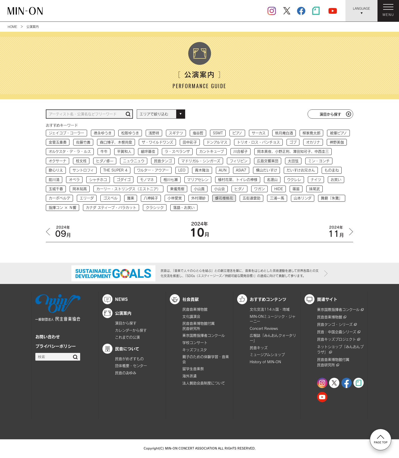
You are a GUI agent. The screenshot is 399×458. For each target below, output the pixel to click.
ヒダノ (239, 189)
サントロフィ (83, 170)
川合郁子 (240, 151)
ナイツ (316, 179)
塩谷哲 (198, 133)
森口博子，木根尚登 (116, 142)
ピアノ (237, 133)
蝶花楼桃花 (224, 198)
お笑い (336, 179)
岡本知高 (79, 189)
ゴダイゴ (124, 179)
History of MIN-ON (265, 362)
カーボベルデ (59, 198)
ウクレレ (294, 179)
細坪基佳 (148, 151)
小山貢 (199, 189)
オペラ (74, 179)
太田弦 (293, 161)
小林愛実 (174, 198)
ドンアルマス (216, 142)
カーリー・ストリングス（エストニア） (128, 189)
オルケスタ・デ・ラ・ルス (70, 151)
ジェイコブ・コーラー (66, 133)
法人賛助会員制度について (203, 383)
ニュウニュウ (133, 161)
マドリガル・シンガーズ (200, 161)
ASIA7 (241, 170)
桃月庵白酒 (284, 133)
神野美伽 (337, 142)
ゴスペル (110, 198)
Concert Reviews (264, 328)
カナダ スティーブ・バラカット (111, 207)
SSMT (218, 133)
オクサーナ (57, 161)
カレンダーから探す (131, 330)
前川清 (54, 179)
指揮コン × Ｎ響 (62, 207)
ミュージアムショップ (267, 354)
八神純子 (151, 198)
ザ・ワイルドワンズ (157, 142)
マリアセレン (197, 179)
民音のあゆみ (125, 373)
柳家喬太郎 (311, 133)
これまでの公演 (127, 337)
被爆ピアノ (338, 133)
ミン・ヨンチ (319, 161)
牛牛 (104, 151)
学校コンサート (194, 342)
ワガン (259, 189)
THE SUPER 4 (115, 170)
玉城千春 (56, 189)
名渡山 (272, 179)
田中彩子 (190, 142)
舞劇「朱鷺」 (331, 198)
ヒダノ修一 (104, 161)
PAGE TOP (380, 439)
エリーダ (87, 198)
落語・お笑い (184, 207)
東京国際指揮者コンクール (203, 335)
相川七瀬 (170, 179)
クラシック (155, 207)
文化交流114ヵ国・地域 (270, 309)
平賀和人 (124, 151)
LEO (181, 170)
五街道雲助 (251, 198)
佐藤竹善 (83, 142)
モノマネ (147, 179)
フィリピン (238, 161)
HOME (12, 26)
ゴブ (293, 142)
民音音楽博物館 (194, 309)
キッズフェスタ (194, 350)
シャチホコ (98, 179)
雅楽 (130, 198)
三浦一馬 (277, 198)
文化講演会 (191, 316)
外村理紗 (198, 198)
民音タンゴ (163, 161)
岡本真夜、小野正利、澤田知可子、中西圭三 (293, 151)
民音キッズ (259, 347)
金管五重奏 (58, 142)
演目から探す (330, 114)
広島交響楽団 (267, 161)
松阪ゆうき (130, 133)
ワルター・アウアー (153, 170)
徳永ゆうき (103, 133)
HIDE (278, 189)
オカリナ (313, 142)
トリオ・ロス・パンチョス (258, 142)
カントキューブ (211, 151)
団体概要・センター (131, 365)
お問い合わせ (47, 336)
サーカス (259, 133)
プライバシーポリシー (55, 346)
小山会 (219, 189)
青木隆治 (202, 170)
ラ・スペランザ (177, 151)
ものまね (331, 170)
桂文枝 (81, 161)
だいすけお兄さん (301, 170)
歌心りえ (56, 170)
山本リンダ (302, 198)
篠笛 (296, 189)
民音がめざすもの (129, 359)
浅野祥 (154, 133)
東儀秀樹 (177, 189)
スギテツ (176, 133)
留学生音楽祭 (193, 369)
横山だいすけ (266, 170)
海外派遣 (189, 376)
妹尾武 (314, 189)
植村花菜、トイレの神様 (237, 179)
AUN (222, 170)
